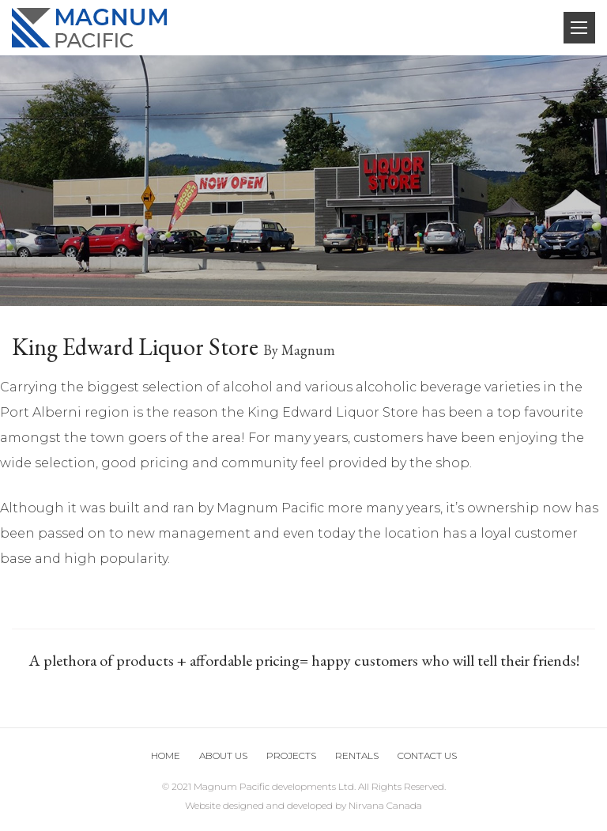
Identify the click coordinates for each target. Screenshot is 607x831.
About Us (223, 755)
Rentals (357, 755)
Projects (291, 755)
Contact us (427, 755)
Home (165, 755)
